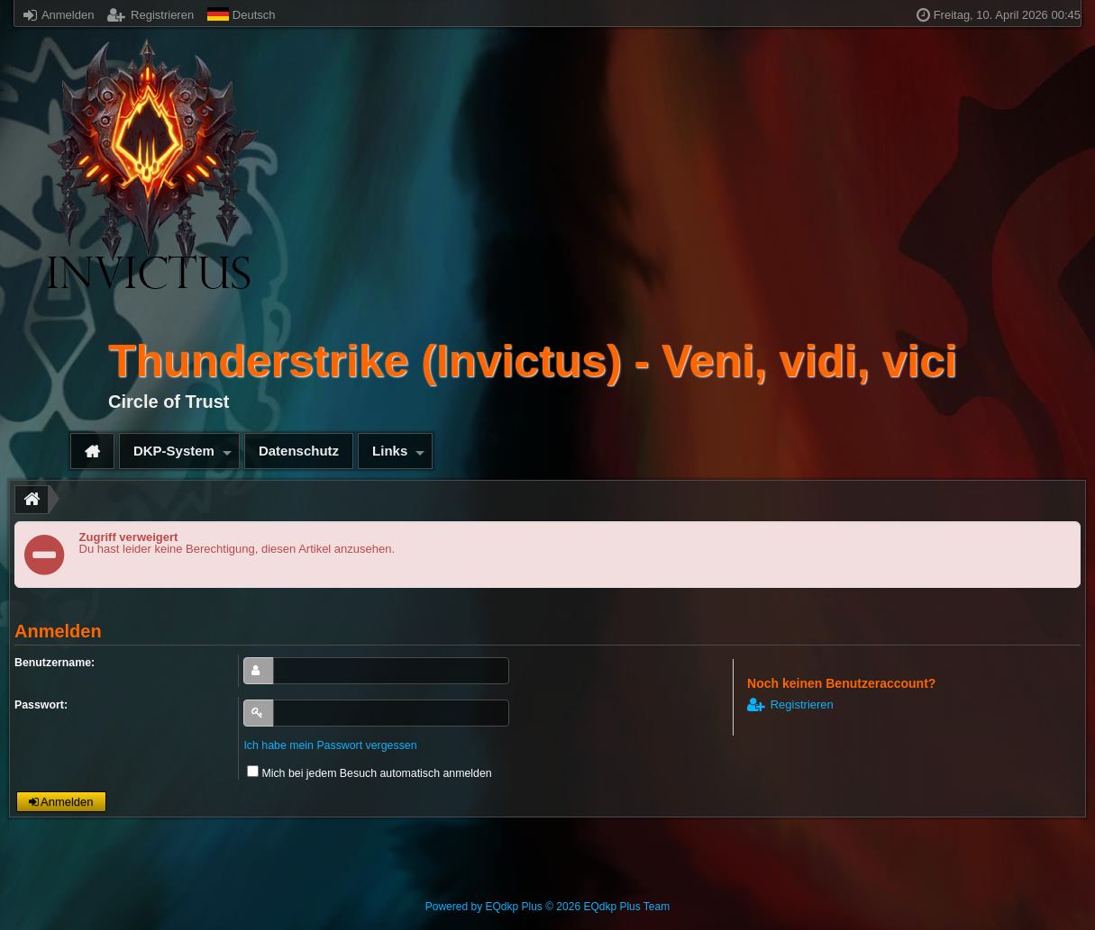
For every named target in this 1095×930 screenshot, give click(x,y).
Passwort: (41, 705)
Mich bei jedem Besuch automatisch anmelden (369, 773)
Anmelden (58, 15)
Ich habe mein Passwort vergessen (329, 745)
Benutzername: (54, 662)
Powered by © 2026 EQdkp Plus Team (547, 906)
